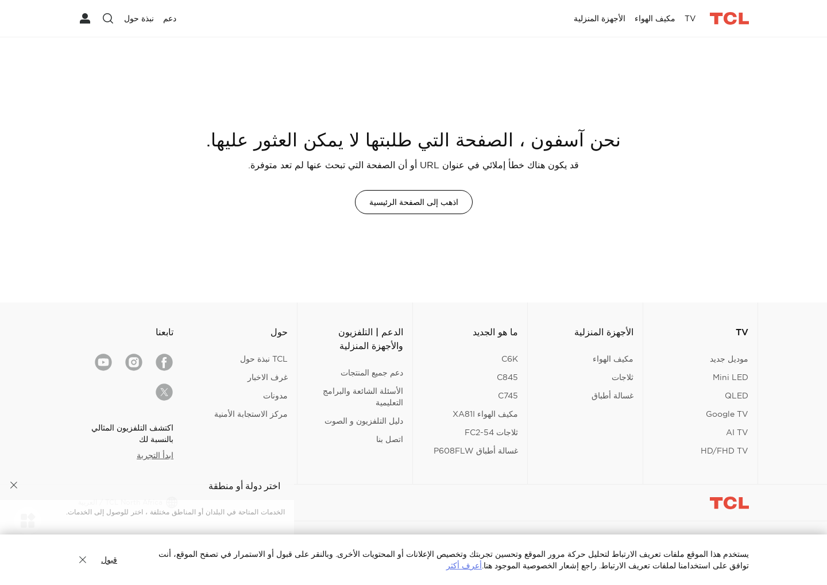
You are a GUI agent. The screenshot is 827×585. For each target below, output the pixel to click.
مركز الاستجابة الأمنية (251, 414)
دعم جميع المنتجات (372, 372)
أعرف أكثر (464, 565)
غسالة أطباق (612, 395)
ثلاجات (622, 377)
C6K (509, 359)
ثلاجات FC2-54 (491, 432)
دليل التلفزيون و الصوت (363, 421)
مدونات (275, 395)
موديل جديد (729, 359)
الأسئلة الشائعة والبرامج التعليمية (363, 397)
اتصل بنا (389, 439)
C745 (508, 395)
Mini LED (730, 377)
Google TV (727, 414)
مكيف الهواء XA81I (485, 414)
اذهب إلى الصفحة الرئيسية (413, 202)
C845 (507, 377)
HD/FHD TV (724, 450)
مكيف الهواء (613, 359)
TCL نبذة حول (264, 359)
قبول (109, 560)
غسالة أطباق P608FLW (476, 450)
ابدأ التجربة (155, 455)
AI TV (737, 432)
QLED (736, 395)
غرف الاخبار (268, 377)
